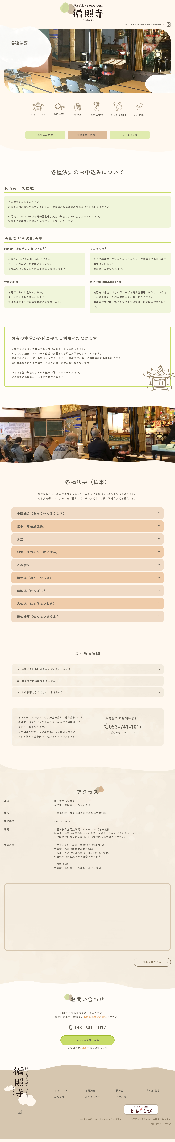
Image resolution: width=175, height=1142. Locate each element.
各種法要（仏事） (91, 135)
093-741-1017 (123, 726)
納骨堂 (78, 108)
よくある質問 (118, 108)
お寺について (38, 108)
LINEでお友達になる (87, 1040)
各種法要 (59, 108)
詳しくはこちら (155, 962)
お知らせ (59, 1096)
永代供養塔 (97, 108)
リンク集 (139, 108)
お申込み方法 (50, 135)
